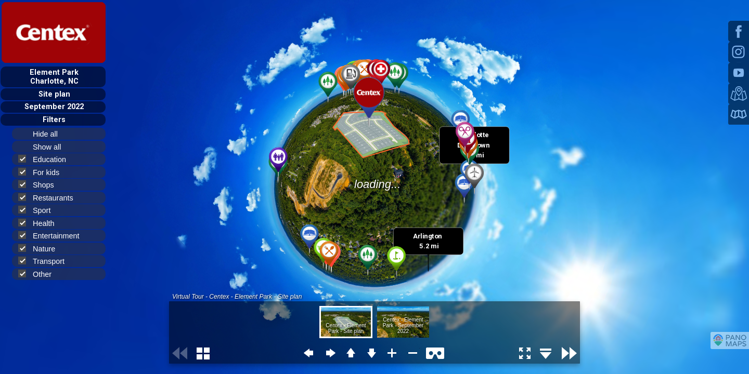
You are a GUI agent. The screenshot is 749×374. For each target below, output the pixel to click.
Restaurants (50, 197)
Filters (54, 119)
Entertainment (53, 235)
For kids (43, 172)
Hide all (50, 134)
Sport (38, 210)
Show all (51, 147)
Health (40, 223)
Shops (40, 184)
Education (46, 159)
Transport (45, 261)
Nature (41, 248)
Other (39, 274)
